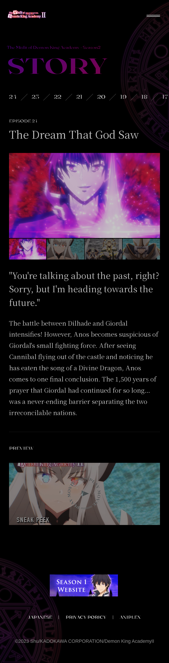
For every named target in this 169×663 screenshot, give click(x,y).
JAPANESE (40, 617)
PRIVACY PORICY (86, 617)
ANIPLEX (130, 617)
